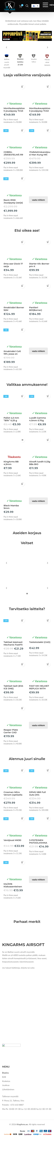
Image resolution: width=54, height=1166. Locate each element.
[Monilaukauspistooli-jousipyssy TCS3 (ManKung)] (14, 119)
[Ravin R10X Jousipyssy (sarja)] (14, 211)
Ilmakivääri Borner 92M (14, 336)
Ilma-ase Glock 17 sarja (13, 292)
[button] (22, 113)
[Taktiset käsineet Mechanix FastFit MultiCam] (14, 1048)
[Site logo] (10, 6)
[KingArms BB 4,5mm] (14, 472)
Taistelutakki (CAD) (39, 1064)
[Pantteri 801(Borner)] (40, 318)
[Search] (27, 6)
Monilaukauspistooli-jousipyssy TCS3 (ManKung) (14, 138)
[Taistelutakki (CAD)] (40, 1048)
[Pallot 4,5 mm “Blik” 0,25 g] (14, 428)
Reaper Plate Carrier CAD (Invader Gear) (11, 1155)
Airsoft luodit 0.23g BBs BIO (39, 490)
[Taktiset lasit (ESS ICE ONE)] (14, 1092)
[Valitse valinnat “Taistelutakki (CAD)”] (47, 1042)
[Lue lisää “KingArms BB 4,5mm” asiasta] (22, 467)
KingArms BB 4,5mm (11, 490)
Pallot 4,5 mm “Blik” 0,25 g (11, 446)
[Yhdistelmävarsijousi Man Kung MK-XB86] (40, 163)
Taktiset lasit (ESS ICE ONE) (13, 1109)
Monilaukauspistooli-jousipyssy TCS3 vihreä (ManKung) (39, 138)
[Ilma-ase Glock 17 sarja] (14, 274)
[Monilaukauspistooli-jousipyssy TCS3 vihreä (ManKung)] (40, 119)
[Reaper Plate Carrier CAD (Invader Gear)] (14, 1135)
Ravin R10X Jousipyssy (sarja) (13, 228)
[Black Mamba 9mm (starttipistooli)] (14, 516)
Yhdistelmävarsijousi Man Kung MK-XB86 (39, 182)
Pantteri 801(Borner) (35, 336)
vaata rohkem (38, 227)
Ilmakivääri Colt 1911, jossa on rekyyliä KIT (12, 381)
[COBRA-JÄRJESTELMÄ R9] (14, 163)
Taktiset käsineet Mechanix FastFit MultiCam (13, 1067)
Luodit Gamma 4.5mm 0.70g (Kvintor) (37, 448)
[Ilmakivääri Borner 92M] (14, 318)
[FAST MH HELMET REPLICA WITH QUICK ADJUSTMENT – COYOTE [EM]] (40, 1092)
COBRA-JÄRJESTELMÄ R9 (13, 180)
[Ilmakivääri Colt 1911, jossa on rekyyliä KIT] (14, 362)
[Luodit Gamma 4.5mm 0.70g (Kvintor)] (40, 428)
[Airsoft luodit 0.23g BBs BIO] (40, 472)
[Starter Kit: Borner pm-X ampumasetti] (40, 274)
